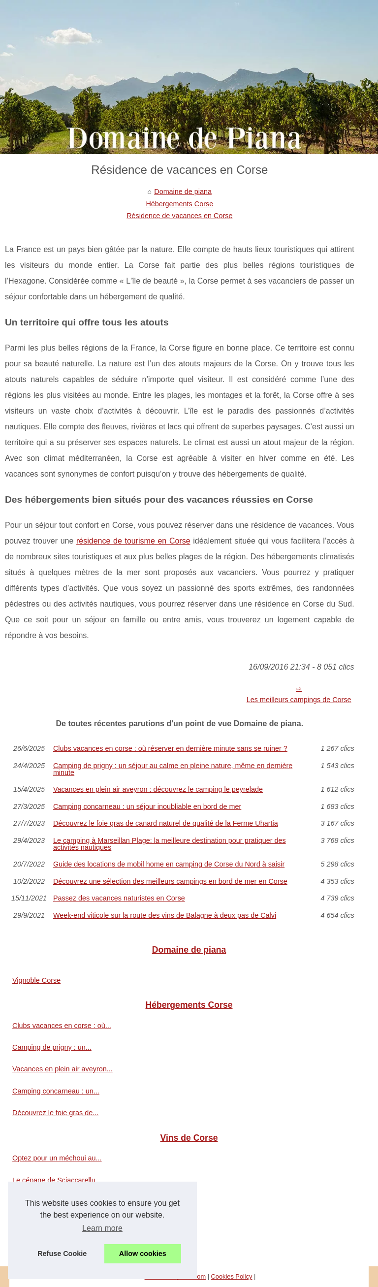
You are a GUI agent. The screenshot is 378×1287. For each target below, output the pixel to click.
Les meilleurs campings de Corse (299, 700)
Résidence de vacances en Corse (179, 216)
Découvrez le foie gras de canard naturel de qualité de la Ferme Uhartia (165, 823)
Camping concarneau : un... (55, 1091)
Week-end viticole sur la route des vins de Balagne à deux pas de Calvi (164, 915)
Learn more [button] (102, 1228)
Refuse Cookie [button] (62, 1253)
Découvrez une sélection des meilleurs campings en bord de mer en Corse (170, 881)
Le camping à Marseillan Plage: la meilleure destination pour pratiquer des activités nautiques (169, 844)
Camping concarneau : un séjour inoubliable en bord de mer (147, 806)
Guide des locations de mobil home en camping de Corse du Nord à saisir (168, 864)
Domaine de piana (183, 191)
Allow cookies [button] (142, 1253)
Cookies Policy (231, 1276)
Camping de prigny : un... (52, 1047)
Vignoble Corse (36, 980)
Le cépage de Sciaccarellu (53, 1180)
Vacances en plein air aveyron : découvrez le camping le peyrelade (158, 789)
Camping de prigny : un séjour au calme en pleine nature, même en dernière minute (172, 769)
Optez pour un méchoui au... (57, 1158)
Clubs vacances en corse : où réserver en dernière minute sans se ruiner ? (170, 748)
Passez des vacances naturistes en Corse (119, 898)
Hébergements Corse (179, 204)
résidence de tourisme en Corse (133, 541)
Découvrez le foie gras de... (55, 1113)
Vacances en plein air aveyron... (62, 1069)
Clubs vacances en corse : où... (61, 1026)
